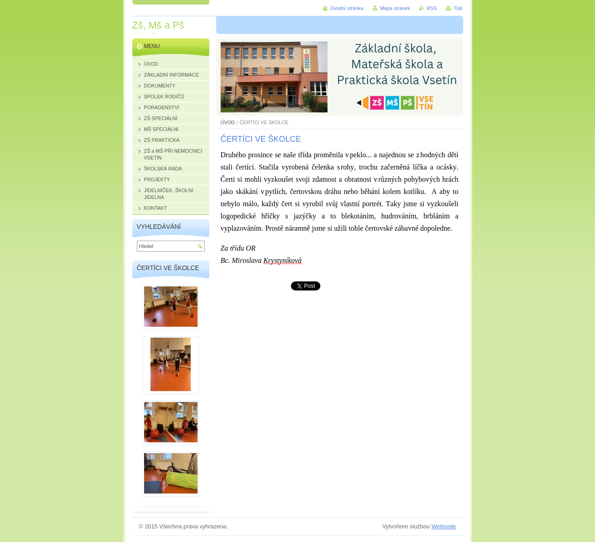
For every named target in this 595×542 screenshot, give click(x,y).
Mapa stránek (395, 8)
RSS (432, 8)
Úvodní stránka (346, 8)
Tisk (458, 8)
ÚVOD (228, 122)
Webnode (443, 526)
